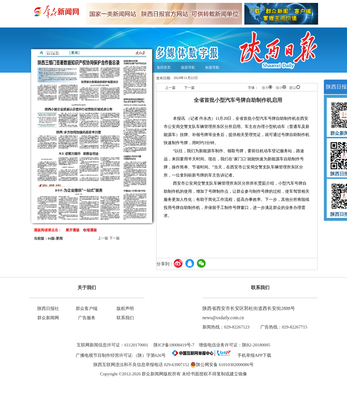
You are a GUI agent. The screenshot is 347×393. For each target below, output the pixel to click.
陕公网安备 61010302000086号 (222, 365)
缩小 (281, 87)
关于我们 (86, 287)
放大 (267, 87)
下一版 (114, 238)
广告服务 (86, 317)
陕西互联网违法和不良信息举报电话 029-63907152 (141, 364)
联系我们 (125, 317)
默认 (294, 87)
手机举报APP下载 (252, 355)
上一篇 (170, 88)
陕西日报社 (48, 308)
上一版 (103, 238)
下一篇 (189, 88)
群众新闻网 (48, 317)
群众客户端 (86, 308)
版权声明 (125, 308)
